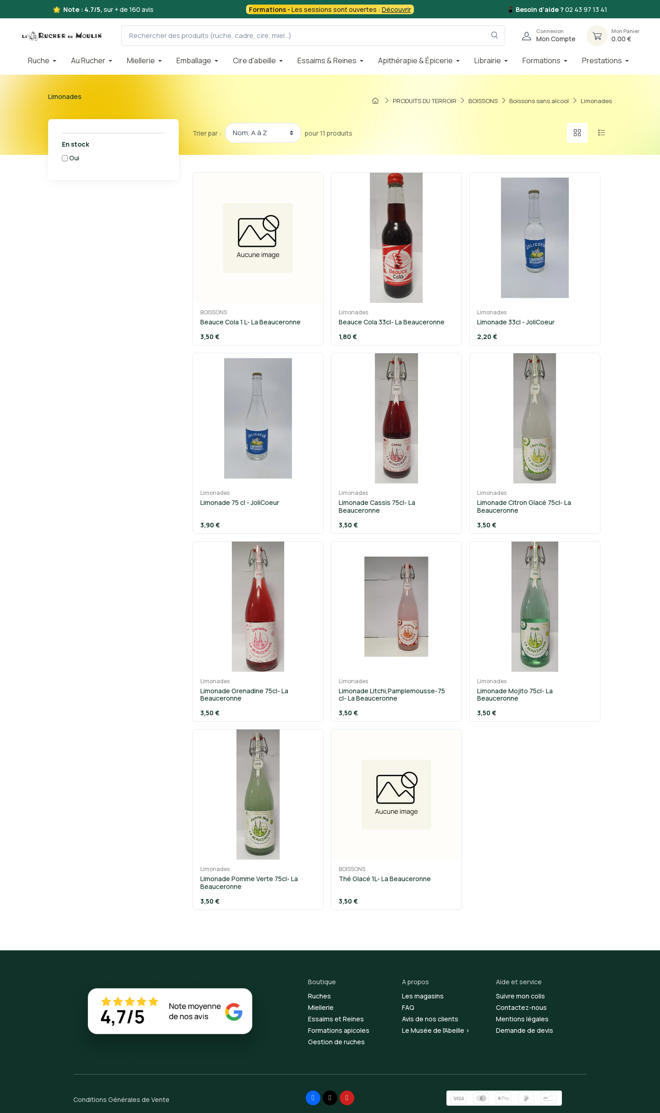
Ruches (319, 996)
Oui (74, 158)
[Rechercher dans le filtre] (494, 35)
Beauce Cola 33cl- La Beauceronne (392, 322)
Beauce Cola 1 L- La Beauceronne (250, 322)
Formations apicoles (338, 1030)
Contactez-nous (521, 1007)
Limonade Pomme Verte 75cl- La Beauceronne (249, 882)
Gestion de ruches (336, 1041)
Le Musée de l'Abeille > (436, 1030)
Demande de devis (524, 1030)
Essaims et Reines (336, 1018)
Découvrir (396, 9)
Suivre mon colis (520, 996)
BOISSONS (213, 312)
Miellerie (321, 1007)
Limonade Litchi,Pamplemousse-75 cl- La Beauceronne (392, 694)
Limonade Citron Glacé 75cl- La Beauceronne (524, 506)
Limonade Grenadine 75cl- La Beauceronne (244, 694)
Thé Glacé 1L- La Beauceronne (385, 878)
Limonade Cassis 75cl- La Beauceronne (377, 506)
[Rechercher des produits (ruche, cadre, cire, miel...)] (313, 35)
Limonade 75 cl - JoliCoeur (239, 502)
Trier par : (206, 133)
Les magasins (423, 996)
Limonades (353, 312)
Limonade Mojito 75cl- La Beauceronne (515, 694)
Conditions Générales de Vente (121, 1099)
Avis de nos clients (430, 1018)
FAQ (408, 1007)
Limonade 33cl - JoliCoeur (516, 322)
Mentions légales (522, 1018)
